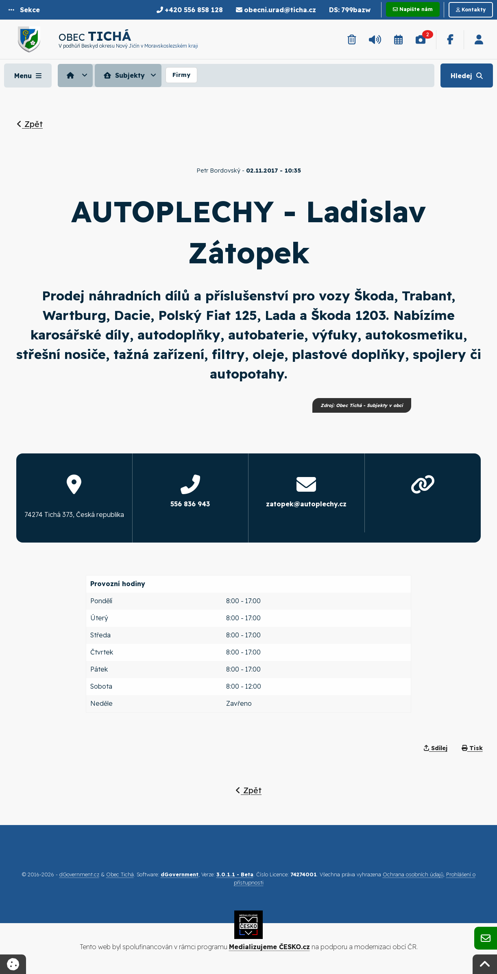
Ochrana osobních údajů (413, 874)
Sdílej (435, 748)
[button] (24, 9)
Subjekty (123, 75)
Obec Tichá (120, 874)
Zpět (30, 124)
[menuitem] (76, 75)
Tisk (472, 748)
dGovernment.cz (79, 874)
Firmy (181, 75)
